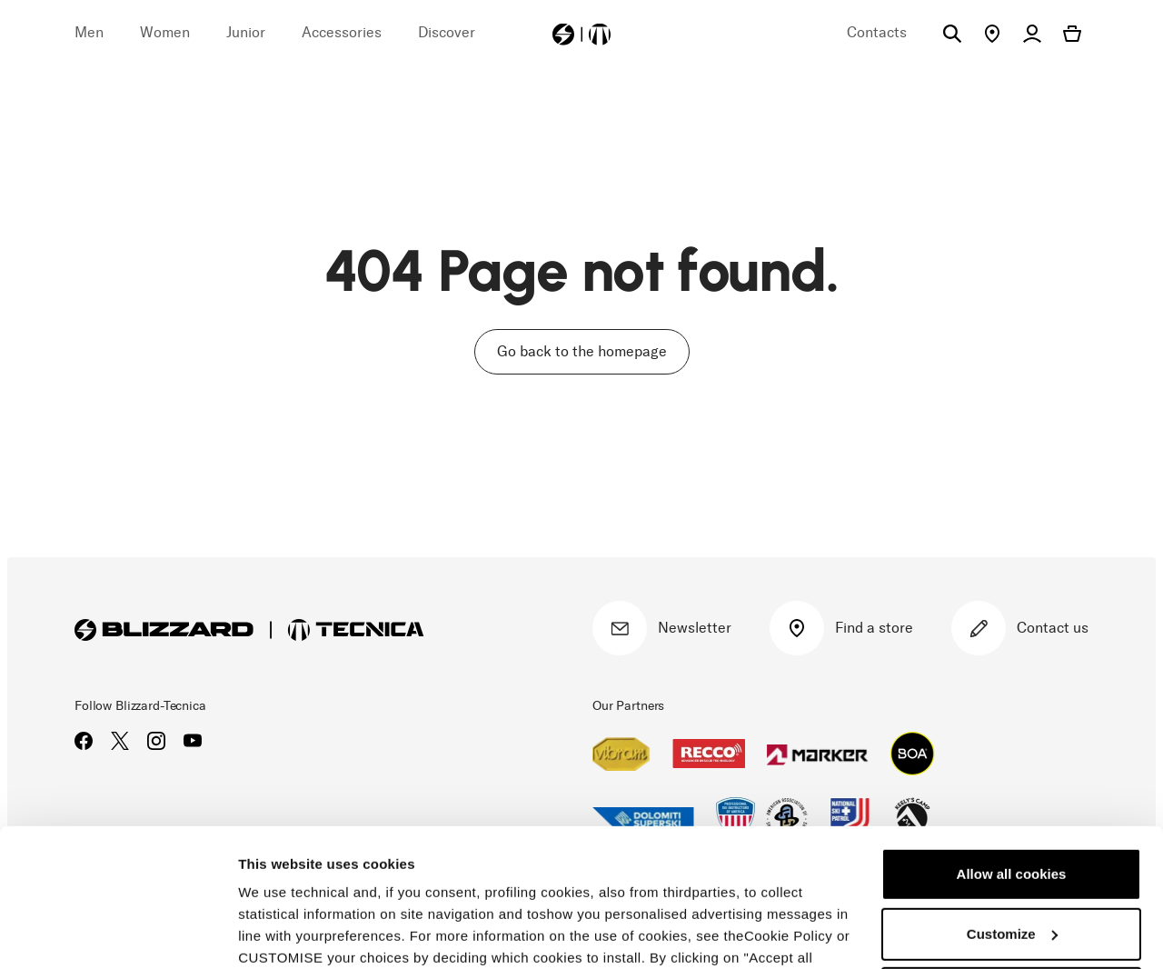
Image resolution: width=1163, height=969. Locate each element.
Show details (280, 933)
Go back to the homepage (582, 351)
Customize (1012, 815)
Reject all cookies (1011, 875)
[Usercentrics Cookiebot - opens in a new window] (117, 933)
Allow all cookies (1012, 756)
